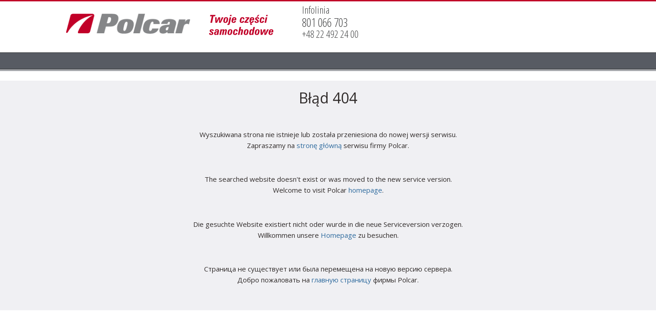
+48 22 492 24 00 (330, 34)
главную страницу (341, 279)
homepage (365, 190)
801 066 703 (325, 22)
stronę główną (319, 145)
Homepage (338, 235)
